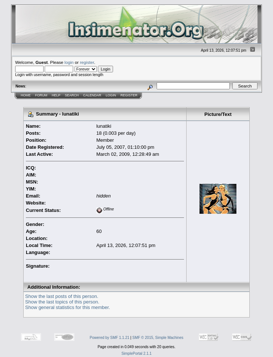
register (87, 62)
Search (72, 95)
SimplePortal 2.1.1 (137, 353)
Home (26, 95)
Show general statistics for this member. (67, 307)
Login (111, 95)
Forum (41, 95)
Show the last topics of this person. (62, 302)
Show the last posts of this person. (61, 296)
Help (56, 95)
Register (128, 95)
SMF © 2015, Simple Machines (157, 338)
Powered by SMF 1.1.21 (109, 338)
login (69, 62)
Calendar (92, 95)
